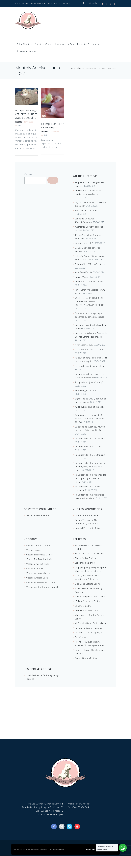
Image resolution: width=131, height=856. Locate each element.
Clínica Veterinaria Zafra (86, 515)
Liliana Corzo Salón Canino (87, 610)
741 (19, 124)
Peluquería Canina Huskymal (88, 627)
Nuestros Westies (44, 44)
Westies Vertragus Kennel (38, 573)
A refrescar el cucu (84, 344)
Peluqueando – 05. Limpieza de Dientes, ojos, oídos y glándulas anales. (90, 466)
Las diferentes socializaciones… (90, 349)
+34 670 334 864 (83, 803)
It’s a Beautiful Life (83, 272)
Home (72, 68)
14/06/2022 (54, 131)
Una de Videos (82, 276)
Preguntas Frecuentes (88, 44)
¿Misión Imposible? (84, 243)
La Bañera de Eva (83, 605)
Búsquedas (28, 174)
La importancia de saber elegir (51, 125)
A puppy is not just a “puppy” (89, 382)
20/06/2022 (28, 120)
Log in (93, 3)
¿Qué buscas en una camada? (89, 406)
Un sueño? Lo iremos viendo (89, 281)
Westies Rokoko (33, 549)
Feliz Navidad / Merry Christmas (90, 264)
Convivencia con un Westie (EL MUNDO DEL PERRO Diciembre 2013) (89, 418)
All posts (80, 68)
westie (18, 121)
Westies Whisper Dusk (37, 577)
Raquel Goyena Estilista (86, 657)
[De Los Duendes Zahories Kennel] (65, 717)
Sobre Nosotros (24, 44)
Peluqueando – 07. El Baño (88, 446)
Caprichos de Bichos (85, 562)
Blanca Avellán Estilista (85, 558)
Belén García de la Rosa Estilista (90, 553)
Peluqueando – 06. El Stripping (90, 454)
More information (94, 849)
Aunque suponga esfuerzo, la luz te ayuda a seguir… (25, 113)
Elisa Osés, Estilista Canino (87, 583)
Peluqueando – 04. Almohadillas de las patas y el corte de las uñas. (90, 478)
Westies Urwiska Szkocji (37, 563)
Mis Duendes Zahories (86, 210)
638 (45, 134)
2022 (88, 68)
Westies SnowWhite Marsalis (40, 554)
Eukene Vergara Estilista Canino (90, 596)
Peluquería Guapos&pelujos (88, 632)
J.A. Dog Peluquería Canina (87, 601)
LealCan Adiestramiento (37, 515)
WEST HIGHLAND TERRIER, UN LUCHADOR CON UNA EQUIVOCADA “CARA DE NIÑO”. (89, 301)
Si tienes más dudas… (27, 51)
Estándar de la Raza (64, 44)
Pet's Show (80, 637)
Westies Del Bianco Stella (38, 545)
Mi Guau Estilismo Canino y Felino (91, 623)
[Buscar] (52, 180)
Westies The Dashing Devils (39, 559)
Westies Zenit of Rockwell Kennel (42, 586)
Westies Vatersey (34, 568)
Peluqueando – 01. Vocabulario (90, 438)
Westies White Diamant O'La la (40, 582)
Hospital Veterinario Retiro (87, 528)
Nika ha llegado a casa (85, 390)
